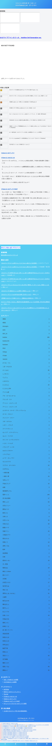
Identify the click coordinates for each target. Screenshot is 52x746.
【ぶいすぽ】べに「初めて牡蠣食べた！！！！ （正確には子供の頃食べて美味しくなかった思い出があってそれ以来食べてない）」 (26, 193)
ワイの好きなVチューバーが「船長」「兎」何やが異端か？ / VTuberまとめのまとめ (17, 727)
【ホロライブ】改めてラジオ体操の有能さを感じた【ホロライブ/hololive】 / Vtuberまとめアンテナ (20, 740)
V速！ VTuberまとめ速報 (11, 679)
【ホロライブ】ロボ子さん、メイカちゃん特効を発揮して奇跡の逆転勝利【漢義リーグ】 (25, 162)
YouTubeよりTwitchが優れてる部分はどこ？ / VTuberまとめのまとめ (15, 732)
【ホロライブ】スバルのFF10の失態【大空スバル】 (16, 294)
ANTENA (6, 689)
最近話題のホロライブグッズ (9, 255)
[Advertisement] (26, 233)
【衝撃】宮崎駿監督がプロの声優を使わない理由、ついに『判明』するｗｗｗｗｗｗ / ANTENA (19, 729)
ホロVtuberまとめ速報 (10, 682)
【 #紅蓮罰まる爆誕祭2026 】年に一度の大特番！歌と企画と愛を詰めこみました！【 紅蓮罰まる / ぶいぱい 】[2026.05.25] (26, 199)
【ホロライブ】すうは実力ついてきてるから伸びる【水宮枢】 (19, 263)
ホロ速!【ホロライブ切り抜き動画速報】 (15, 711)
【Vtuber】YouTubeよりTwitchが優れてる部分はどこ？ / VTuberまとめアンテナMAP (17, 731)
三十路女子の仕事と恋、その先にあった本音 (10, 723)
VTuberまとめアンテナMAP (9, 189)
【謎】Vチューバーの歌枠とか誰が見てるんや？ (16, 182)
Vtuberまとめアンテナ (7, 153)
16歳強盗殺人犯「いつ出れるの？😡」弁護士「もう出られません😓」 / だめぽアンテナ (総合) (19, 726)
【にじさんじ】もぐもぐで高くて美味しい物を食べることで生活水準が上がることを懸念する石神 (25, 217)
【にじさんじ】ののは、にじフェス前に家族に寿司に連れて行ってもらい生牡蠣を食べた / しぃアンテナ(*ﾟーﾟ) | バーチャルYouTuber (26, 724)
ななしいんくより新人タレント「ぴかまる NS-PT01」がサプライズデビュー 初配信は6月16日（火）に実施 (26, 211)
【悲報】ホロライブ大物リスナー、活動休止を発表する (17, 298)
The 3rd (6, 694)
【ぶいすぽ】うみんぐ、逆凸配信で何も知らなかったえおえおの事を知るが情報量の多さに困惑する (25, 177)
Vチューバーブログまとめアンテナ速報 (15, 703)
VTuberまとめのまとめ (8, 157)
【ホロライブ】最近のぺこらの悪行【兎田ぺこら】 (16, 291)
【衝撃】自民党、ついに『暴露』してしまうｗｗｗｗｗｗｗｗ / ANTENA (15, 737)
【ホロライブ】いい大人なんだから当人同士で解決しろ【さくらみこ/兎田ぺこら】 (25, 285)
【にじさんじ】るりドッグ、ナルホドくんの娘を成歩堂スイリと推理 (22, 172)
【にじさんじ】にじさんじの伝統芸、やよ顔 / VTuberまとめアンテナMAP (16, 736)
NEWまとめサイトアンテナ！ (12, 691)
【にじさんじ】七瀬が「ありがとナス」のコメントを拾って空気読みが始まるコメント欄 (25, 205)
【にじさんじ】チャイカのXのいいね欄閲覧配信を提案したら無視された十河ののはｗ (26, 168)
